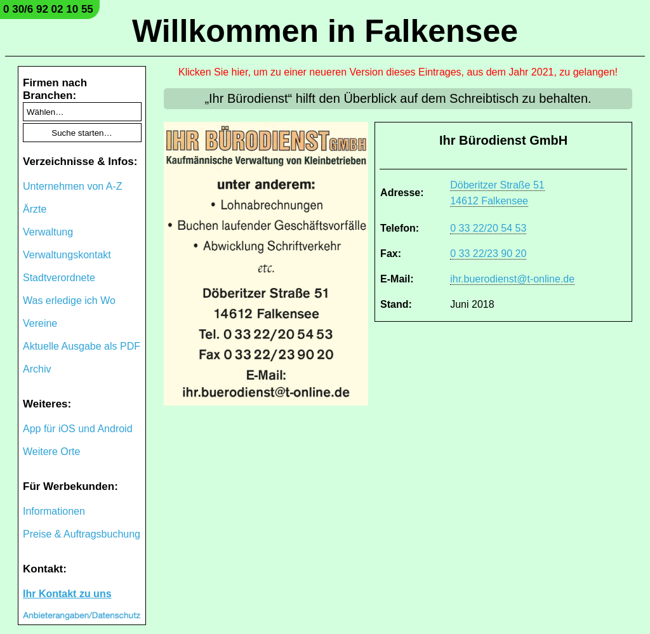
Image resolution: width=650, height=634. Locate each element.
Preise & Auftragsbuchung (81, 534)
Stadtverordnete (59, 277)
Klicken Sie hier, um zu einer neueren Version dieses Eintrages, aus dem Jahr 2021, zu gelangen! (398, 72)
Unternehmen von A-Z (73, 186)
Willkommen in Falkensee (325, 31)
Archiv (37, 369)
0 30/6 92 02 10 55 (48, 9)
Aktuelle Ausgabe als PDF (81, 346)
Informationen (54, 511)
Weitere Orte (51, 451)
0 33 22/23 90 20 (488, 253)
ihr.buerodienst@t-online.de (512, 279)
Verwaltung (48, 232)
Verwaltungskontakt (67, 254)
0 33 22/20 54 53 (488, 228)
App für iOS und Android (78, 428)
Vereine (40, 323)
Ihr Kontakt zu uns (67, 593)
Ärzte (34, 209)
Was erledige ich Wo (69, 300)
